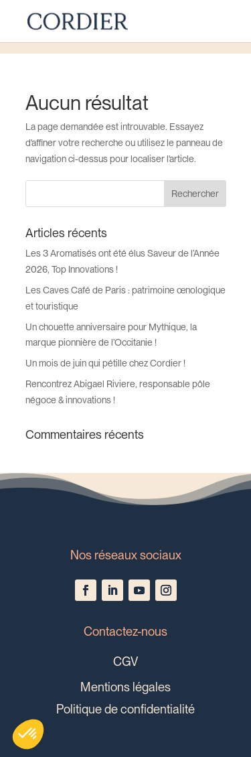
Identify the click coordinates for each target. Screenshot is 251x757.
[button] (28, 734)
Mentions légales (125, 686)
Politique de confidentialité (125, 708)
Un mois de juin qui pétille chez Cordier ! (105, 363)
